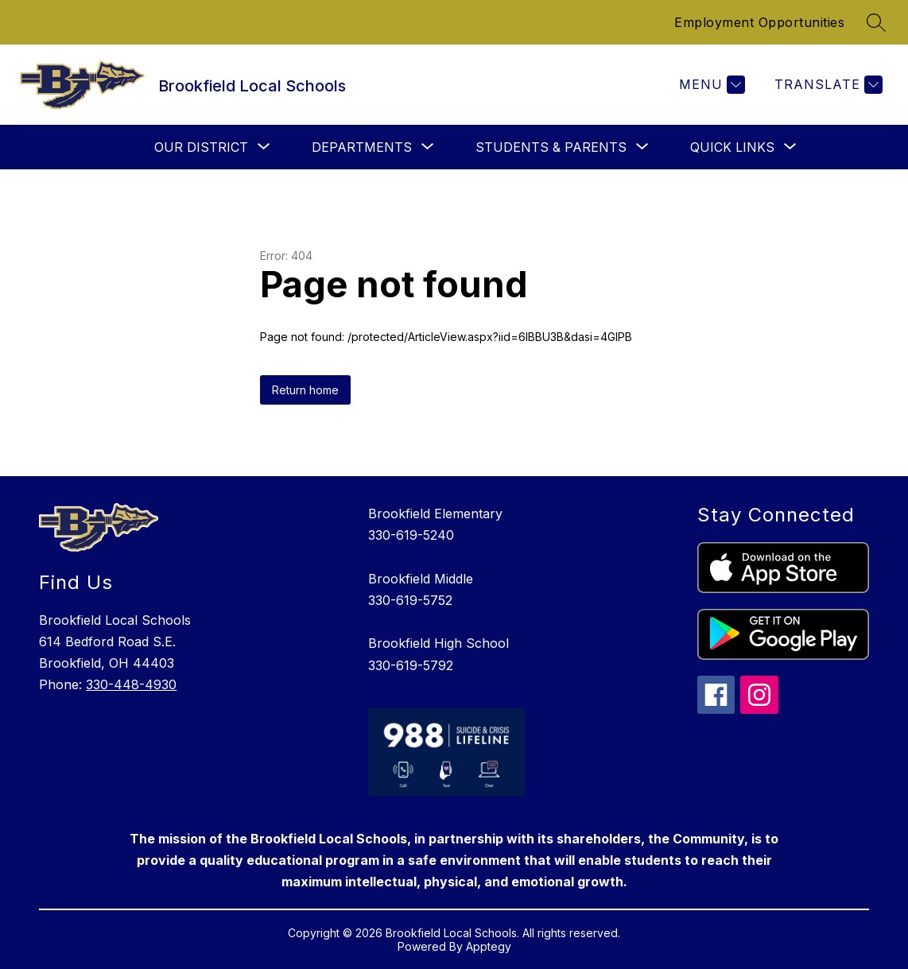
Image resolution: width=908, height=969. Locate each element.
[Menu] (710, 85)
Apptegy (488, 946)
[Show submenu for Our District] (201, 147)
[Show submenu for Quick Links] (732, 147)
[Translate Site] (826, 85)
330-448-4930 (131, 684)
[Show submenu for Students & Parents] (551, 147)
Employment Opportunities (759, 22)
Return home (305, 390)
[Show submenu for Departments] (362, 147)
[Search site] (876, 22)
